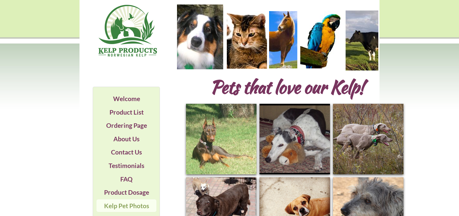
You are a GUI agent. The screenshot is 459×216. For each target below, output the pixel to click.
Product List (127, 112)
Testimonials (126, 165)
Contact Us (126, 152)
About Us (126, 138)
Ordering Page (126, 125)
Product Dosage (126, 192)
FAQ (126, 179)
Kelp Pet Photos (126, 205)
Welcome (126, 98)
